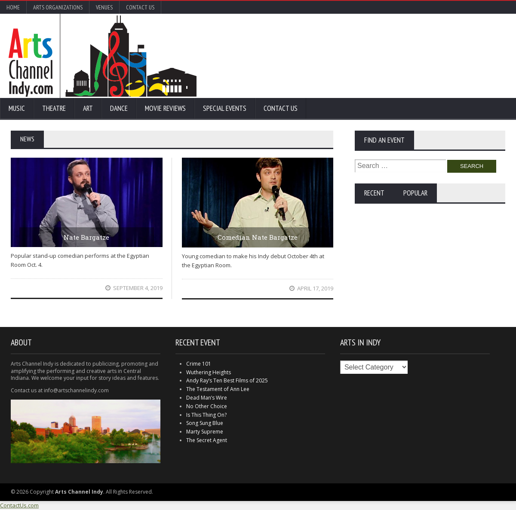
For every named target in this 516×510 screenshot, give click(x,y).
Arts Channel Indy (103, 56)
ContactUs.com (19, 505)
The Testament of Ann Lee (217, 389)
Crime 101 (198, 363)
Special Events (224, 108)
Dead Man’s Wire (206, 397)
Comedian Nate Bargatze (258, 237)
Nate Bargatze (86, 237)
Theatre (54, 108)
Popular (415, 193)
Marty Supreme (204, 431)
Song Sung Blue (204, 423)
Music (17, 108)
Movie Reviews (165, 108)
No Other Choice (206, 406)
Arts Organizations (58, 7)
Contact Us (140, 7)
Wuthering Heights (208, 372)
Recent (374, 193)
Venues (104, 7)
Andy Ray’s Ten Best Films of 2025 (227, 380)
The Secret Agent (206, 440)
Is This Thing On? (206, 414)
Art (88, 108)
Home (13, 7)
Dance (119, 108)
